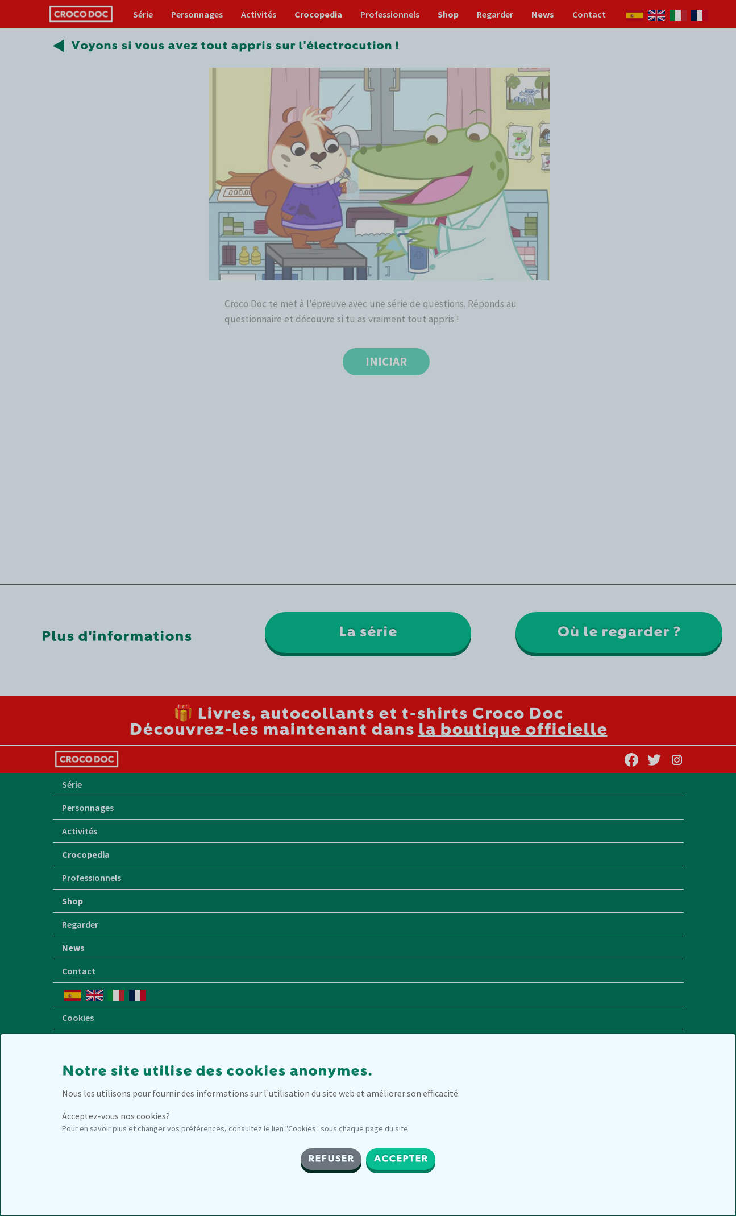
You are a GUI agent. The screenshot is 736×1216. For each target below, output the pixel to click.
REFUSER (331, 1159)
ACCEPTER (400, 1159)
